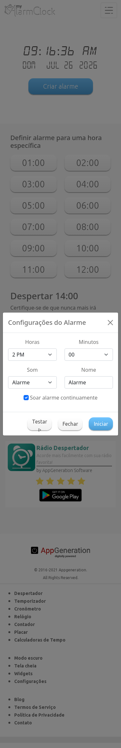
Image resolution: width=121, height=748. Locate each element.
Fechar (70, 424)
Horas (32, 342)
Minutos (89, 342)
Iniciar (101, 424)
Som (32, 369)
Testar (39, 424)
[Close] (110, 322)
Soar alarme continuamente (64, 397)
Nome (88, 369)
